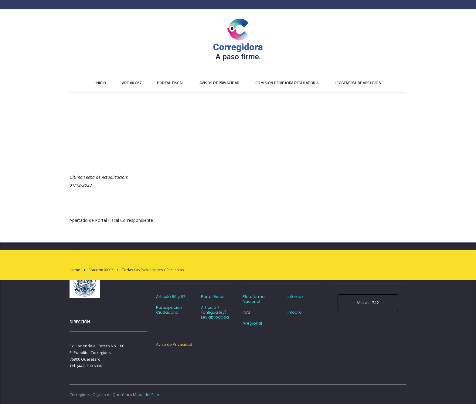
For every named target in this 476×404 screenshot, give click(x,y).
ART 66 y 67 (131, 82)
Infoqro (294, 312)
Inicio (100, 82)
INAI (246, 312)
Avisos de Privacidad (219, 82)
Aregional (252, 323)
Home (75, 269)
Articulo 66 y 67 (170, 296)
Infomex (295, 296)
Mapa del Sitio (146, 394)
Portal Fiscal (170, 82)
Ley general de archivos (358, 82)
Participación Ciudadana (169, 310)
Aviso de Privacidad (174, 344)
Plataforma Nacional (254, 299)
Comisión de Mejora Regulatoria (287, 82)
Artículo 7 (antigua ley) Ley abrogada (215, 312)
